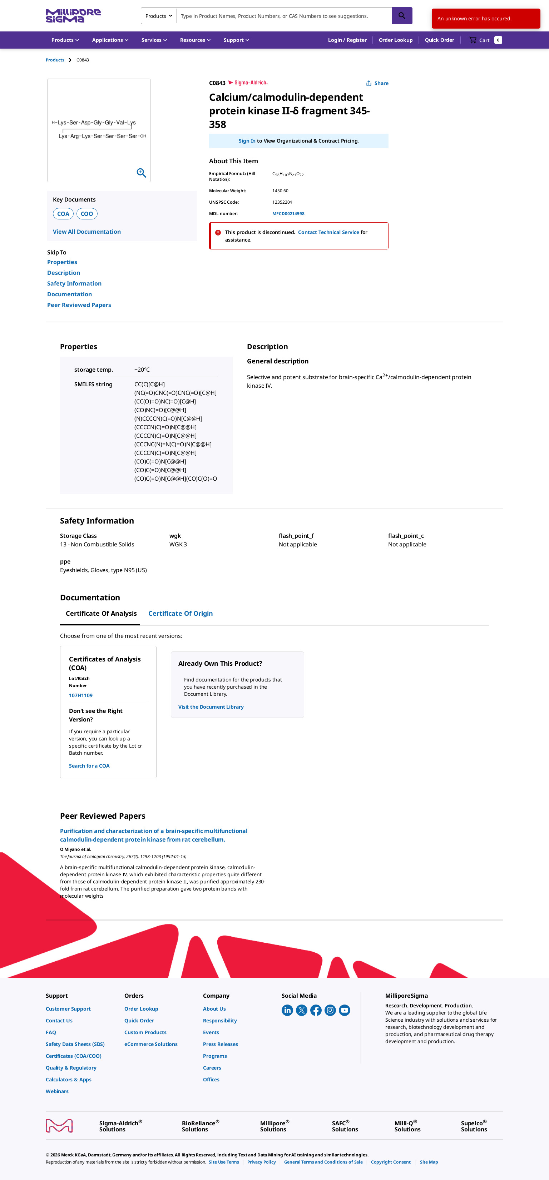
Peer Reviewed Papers (79, 305)
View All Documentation (86, 231)
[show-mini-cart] (485, 40)
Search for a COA (89, 765)
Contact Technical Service (328, 232)
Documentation (69, 294)
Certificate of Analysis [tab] (101, 613)
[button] (347, 40)
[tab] (61, 59)
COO (87, 214)
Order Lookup (396, 39)
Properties (62, 262)
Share (377, 83)
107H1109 (81, 695)
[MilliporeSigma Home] (73, 16)
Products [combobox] (155, 16)
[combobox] (276, 15)
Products (55, 60)
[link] (81, 1008)
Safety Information (74, 283)
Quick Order (439, 39)
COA (63, 214)
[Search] (402, 15)
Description (63, 273)
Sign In (247, 140)
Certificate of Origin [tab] (180, 613)
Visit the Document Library (210, 706)
